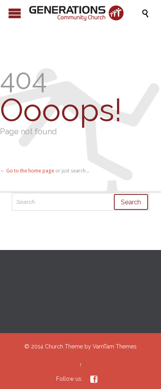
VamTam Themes (115, 346)
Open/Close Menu (14, 13)
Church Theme (64, 346)
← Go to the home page (27, 171)
